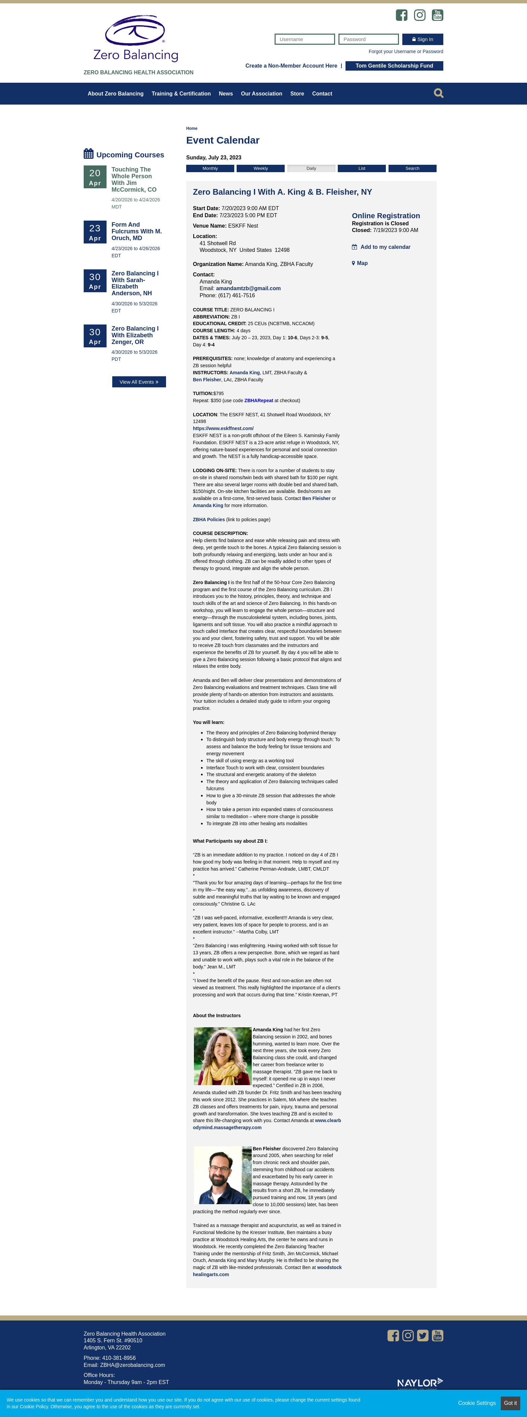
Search (412, 168)
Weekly (261, 168)
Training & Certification (181, 94)
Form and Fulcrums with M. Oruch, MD (137, 231)
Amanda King (245, 372)
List (362, 168)
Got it (510, 1403)
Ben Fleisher (207, 379)
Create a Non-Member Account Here (291, 66)
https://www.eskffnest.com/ (223, 428)
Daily (311, 168)
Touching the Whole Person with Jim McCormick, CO (134, 179)
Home (191, 128)
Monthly (210, 168)
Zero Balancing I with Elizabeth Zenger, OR (135, 335)
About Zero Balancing (116, 94)
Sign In (425, 39)
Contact (322, 94)
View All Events (137, 382)
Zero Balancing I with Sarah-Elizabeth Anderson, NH (135, 283)
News (226, 94)
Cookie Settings (477, 1403)
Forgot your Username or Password (406, 51)
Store (297, 94)
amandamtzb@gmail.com (248, 288)
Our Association (261, 94)
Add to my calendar (381, 247)
